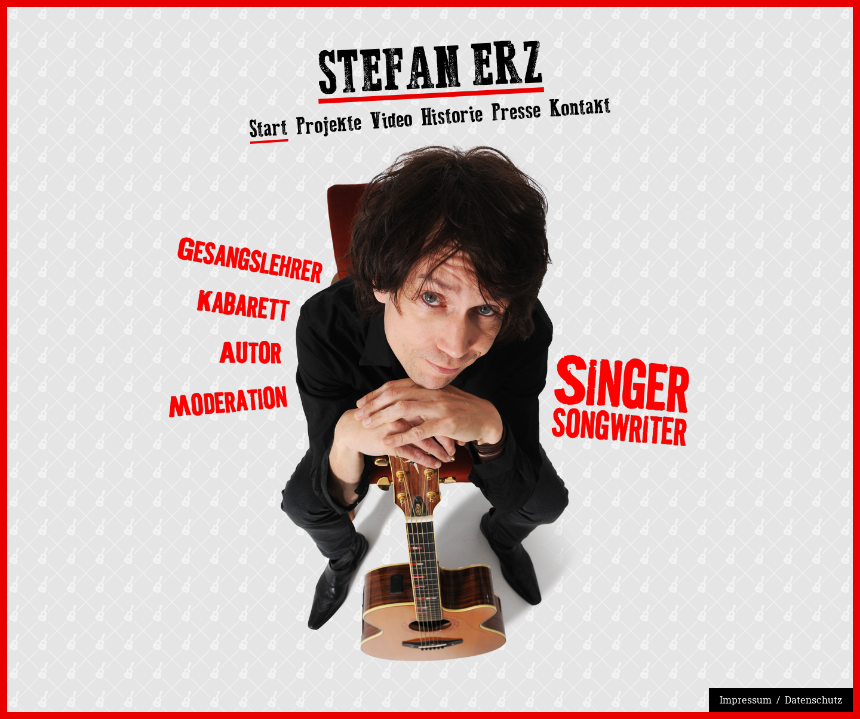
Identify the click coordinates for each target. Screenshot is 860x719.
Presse (516, 111)
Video (391, 119)
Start (268, 129)
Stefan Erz (430, 71)
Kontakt (580, 107)
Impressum (746, 699)
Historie (452, 116)
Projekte (329, 124)
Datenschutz (813, 699)
